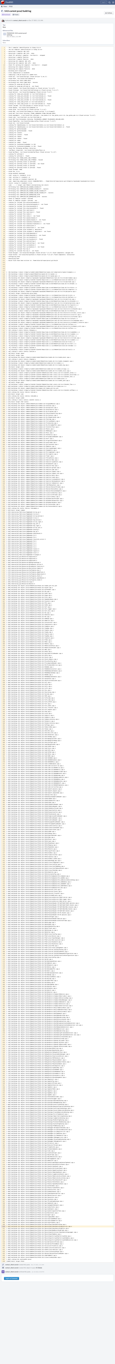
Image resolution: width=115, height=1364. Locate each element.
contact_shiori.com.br (20, 20)
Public (17, 14)
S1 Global (39, 1268)
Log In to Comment (11, 1278)
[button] (113, 2)
